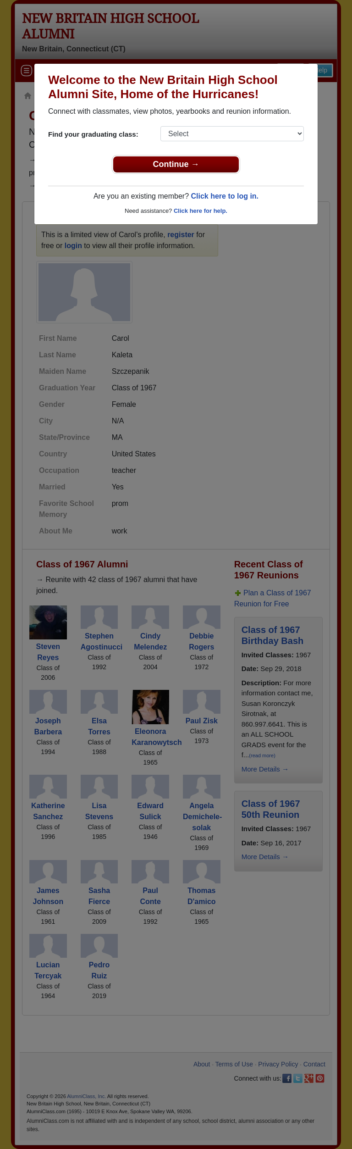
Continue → (176, 164)
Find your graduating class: (93, 134)
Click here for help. (200, 210)
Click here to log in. (224, 196)
